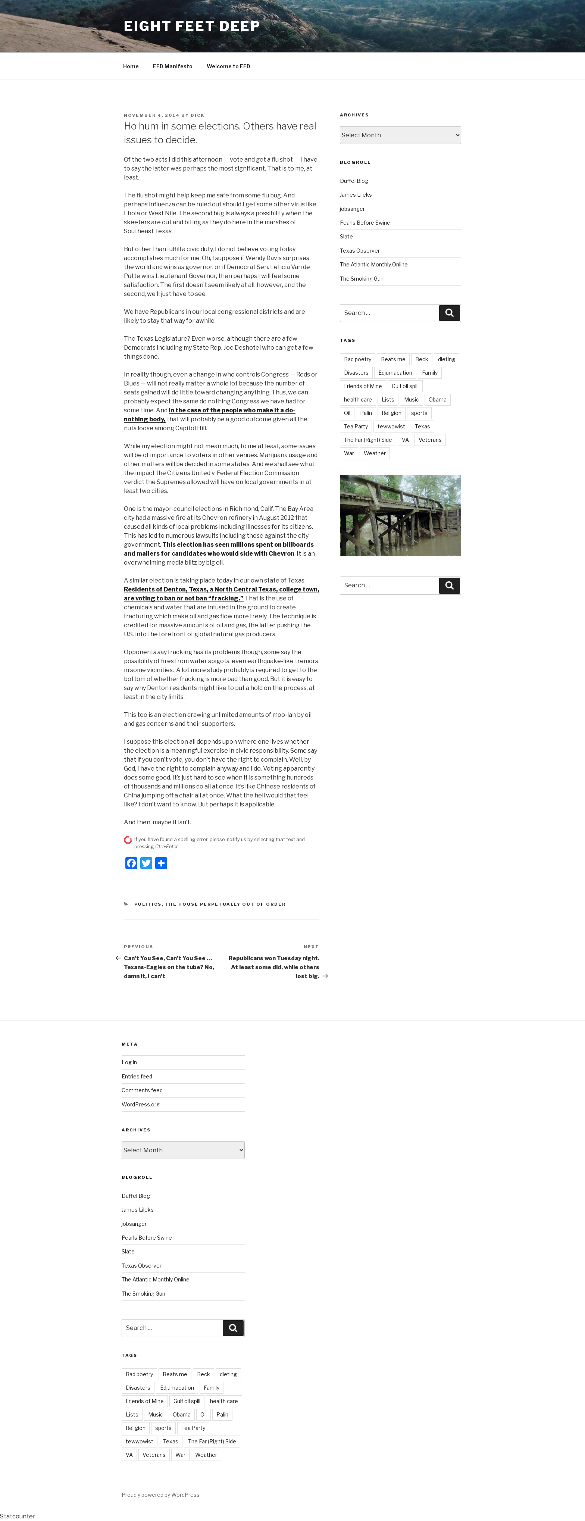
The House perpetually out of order (225, 904)
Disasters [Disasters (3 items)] (356, 372)
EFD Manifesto (173, 66)
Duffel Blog (354, 181)
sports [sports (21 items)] (419, 413)
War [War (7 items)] (349, 453)
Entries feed (137, 1076)
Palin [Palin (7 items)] (366, 413)
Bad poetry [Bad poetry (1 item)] (357, 359)
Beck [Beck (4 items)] (421, 359)
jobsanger (352, 209)
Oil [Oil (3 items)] (347, 413)
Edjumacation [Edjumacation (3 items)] (395, 372)
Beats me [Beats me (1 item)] (393, 359)
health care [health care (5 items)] (358, 399)
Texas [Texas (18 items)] (422, 426)
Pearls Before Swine (365, 222)
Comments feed (142, 1090)
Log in (129, 1062)
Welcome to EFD (228, 66)
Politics (148, 904)
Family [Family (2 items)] (430, 372)
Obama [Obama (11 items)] (438, 399)
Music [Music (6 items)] (411, 399)
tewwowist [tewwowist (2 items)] (391, 426)
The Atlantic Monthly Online (374, 264)
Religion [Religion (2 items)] (391, 413)
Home (131, 66)
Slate (346, 236)
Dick (197, 115)
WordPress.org (141, 1104)
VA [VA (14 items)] (405, 440)
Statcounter (17, 1516)
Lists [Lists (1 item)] (388, 399)
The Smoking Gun (362, 278)
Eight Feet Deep (192, 26)
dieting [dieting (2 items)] (446, 359)
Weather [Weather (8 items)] (375, 453)
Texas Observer (360, 250)
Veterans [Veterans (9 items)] (430, 440)
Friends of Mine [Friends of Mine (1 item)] (363, 386)
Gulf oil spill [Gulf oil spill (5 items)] (405, 386)
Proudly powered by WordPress (161, 1495)
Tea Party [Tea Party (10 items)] (356, 426)
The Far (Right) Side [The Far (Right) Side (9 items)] (368, 440)
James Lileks (356, 194)
